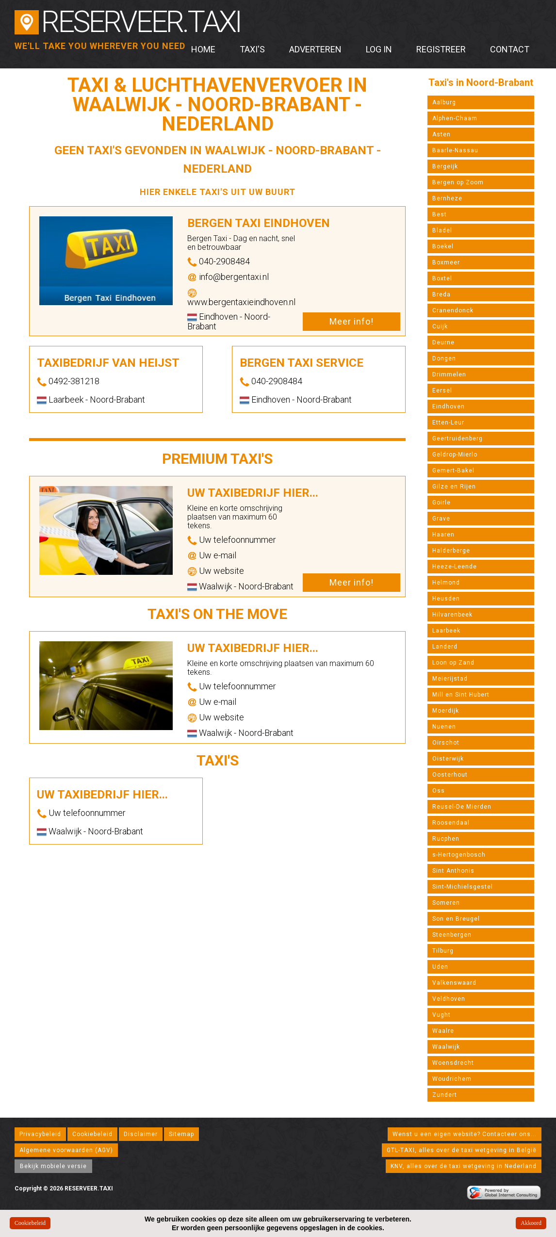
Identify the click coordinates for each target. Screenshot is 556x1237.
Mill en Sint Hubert (461, 694)
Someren (446, 902)
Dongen (444, 358)
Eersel (442, 390)
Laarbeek (446, 630)
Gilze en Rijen (454, 486)
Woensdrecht (453, 1062)
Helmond (446, 582)
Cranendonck (453, 310)
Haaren (443, 534)
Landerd (445, 646)
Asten (441, 134)
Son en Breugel (456, 918)
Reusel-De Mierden (461, 806)
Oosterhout (450, 774)
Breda (441, 294)
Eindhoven (448, 406)
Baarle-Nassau (455, 150)
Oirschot (445, 742)
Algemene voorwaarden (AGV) (66, 1150)
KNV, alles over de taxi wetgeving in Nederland (464, 1166)
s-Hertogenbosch (459, 854)
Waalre (443, 1030)
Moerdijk (445, 710)
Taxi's (252, 49)
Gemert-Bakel (453, 470)
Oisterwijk (448, 758)
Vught (441, 1014)
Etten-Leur (448, 422)
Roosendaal (451, 822)
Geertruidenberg (457, 438)
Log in (379, 49)
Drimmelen (449, 374)
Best (439, 214)
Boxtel (442, 278)
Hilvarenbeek (452, 614)
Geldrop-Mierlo (454, 454)
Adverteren (315, 49)
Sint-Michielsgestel (462, 886)
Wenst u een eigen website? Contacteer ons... (464, 1134)
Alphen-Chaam (454, 118)
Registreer (441, 49)
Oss (438, 790)
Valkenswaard (454, 982)
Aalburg (444, 102)
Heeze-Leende (454, 566)
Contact (509, 49)
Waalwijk (446, 1046)
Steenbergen (452, 934)
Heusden (446, 598)
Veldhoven (448, 998)
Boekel (443, 246)
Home (203, 49)
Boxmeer (446, 262)
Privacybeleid (40, 1134)
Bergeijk (445, 166)
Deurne (443, 342)
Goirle (441, 502)
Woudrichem (452, 1078)
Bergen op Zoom (458, 182)
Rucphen (445, 838)
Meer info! (351, 321)
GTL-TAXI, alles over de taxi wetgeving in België (462, 1150)
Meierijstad (450, 678)
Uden (440, 966)
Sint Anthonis (453, 870)
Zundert (444, 1094)
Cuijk (440, 326)
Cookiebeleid (92, 1134)
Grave (441, 518)
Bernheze (447, 198)
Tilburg (443, 950)
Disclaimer (141, 1134)
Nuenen (444, 726)
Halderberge (451, 550)
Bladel (442, 230)
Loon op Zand (453, 662)
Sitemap (181, 1134)
